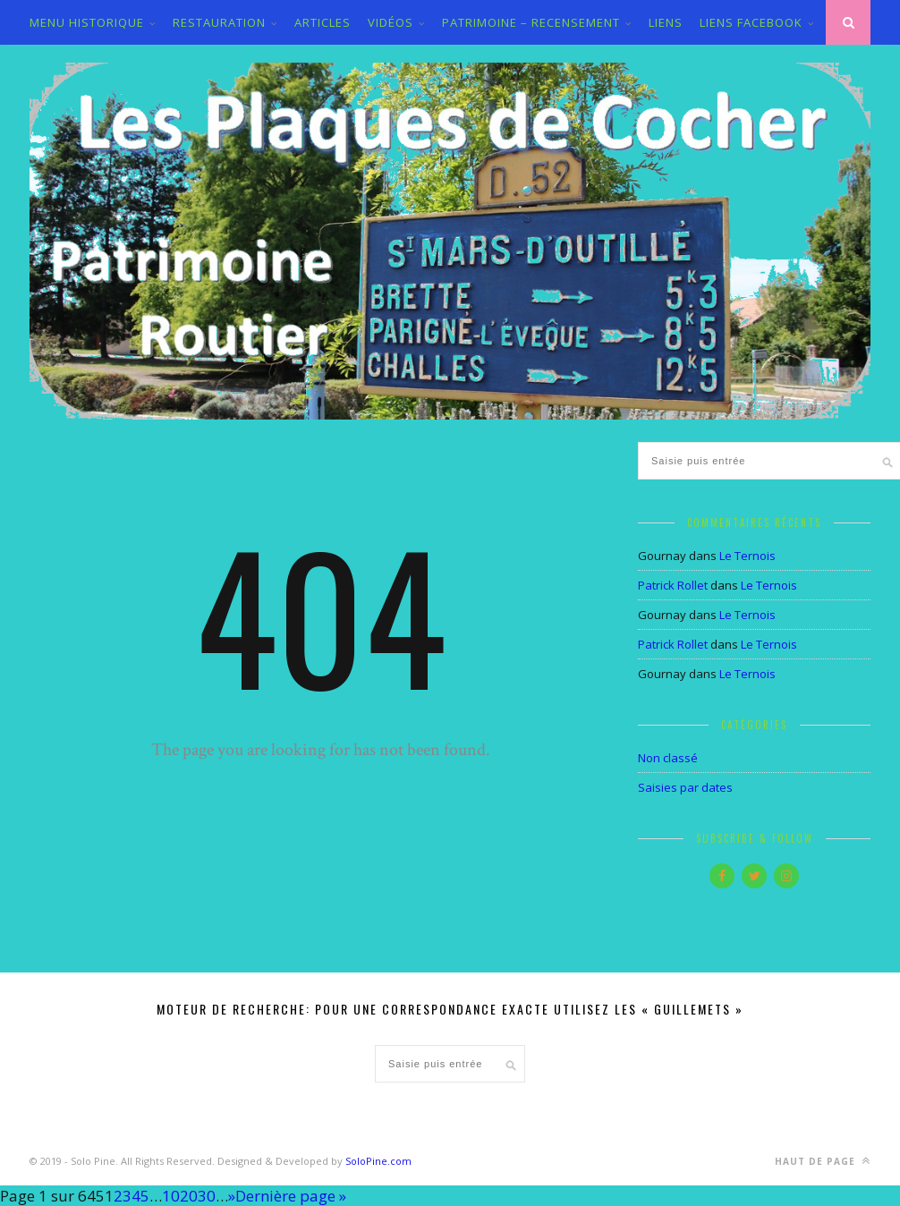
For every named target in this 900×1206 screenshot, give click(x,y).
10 (171, 1195)
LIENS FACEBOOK (751, 22)
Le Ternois (747, 556)
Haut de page (822, 1161)
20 (189, 1195)
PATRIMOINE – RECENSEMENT (531, 22)
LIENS (666, 22)
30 (207, 1195)
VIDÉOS (390, 22)
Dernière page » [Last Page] (290, 1195)
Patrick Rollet (673, 585)
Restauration (219, 22)
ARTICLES (322, 22)
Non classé (668, 758)
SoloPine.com (378, 1161)
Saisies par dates (685, 787)
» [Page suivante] (231, 1195)
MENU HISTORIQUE (87, 22)
